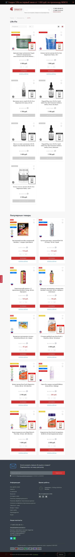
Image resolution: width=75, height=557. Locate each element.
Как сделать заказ (15, 487)
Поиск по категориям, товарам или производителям (36, 12)
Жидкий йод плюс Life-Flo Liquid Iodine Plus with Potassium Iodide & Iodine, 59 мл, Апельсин (51, 145)
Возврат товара (14, 508)
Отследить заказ (14, 496)
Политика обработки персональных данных (22, 501)
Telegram (11, 538)
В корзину (24, 71)
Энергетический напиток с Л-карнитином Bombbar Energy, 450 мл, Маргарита (23, 290)
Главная (12, 18)
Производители (14, 512)
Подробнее (35, 554)
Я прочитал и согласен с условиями (27, 476)
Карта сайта (13, 510)
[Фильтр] (1, 279)
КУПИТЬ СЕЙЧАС (23, 74)
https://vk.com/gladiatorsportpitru (40, 496)
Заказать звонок (57, 11)
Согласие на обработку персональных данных (22, 503)
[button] (58, 8)
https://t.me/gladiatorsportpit (46, 496)
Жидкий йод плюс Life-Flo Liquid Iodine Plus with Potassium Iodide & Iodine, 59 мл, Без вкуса (51, 102)
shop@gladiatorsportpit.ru (17, 527)
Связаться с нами (15, 505)
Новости (12, 489)
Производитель (20, 18)
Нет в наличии (23, 115)
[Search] (49, 10)
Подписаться (59, 473)
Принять (61, 554)
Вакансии (12, 494)
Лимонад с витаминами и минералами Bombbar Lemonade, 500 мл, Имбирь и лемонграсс (51, 290)
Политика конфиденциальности (24, 476)
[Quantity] (23, 67)
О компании (13, 491)
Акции (12, 514)
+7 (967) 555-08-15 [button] (16, 525)
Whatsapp (14, 538)
